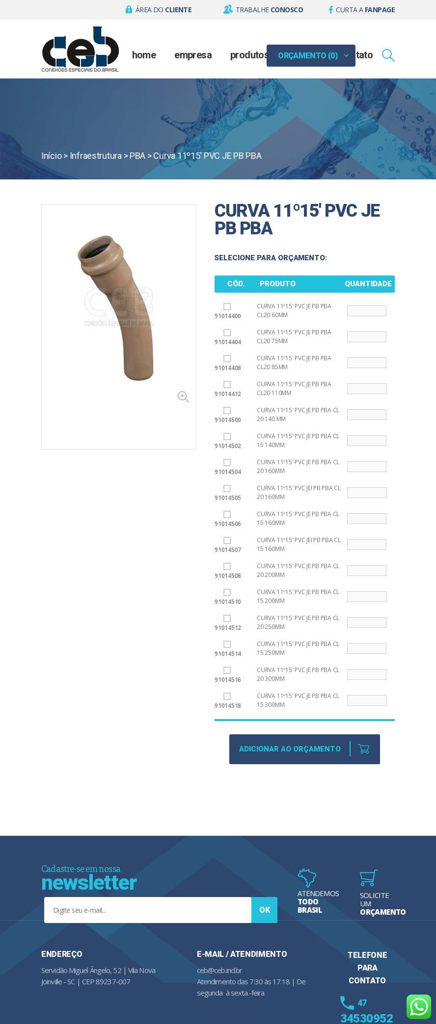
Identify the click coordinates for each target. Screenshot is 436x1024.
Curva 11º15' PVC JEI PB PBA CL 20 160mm (299, 492)
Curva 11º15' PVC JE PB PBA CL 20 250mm (298, 622)
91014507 (228, 545)
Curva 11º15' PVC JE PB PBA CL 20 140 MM (298, 414)
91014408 (228, 363)
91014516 (228, 675)
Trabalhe (269, 9)
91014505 (228, 493)
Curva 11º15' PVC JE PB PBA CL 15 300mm (298, 700)
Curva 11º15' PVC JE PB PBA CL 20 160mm (298, 466)
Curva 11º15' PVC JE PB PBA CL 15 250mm (298, 648)
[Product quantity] (366, 310)
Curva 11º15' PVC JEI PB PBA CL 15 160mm (299, 544)
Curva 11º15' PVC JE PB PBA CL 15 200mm (298, 596)
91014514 (228, 649)
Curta (365, 9)
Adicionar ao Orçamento (290, 749)
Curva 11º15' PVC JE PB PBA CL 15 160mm (298, 518)
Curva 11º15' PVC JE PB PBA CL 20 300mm (298, 674)
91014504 (228, 467)
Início (51, 155)
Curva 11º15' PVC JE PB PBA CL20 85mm (294, 362)
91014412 (228, 389)
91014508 (228, 571)
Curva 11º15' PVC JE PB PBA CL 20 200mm (298, 570)
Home (144, 55)
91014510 (228, 597)
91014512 (228, 623)
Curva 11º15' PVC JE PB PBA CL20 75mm (294, 336)
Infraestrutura (96, 155)
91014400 (228, 311)
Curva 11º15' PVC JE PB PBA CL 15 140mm (298, 440)
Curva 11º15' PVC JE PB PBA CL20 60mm (294, 310)
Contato (356, 55)
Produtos (249, 55)
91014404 (228, 337)
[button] (159, 10)
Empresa (193, 55)
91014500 (228, 415)
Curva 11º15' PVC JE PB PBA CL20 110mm (294, 388)
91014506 (228, 519)
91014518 (228, 701)
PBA (137, 155)
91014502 (228, 441)
